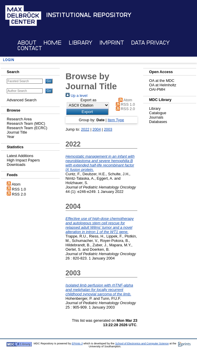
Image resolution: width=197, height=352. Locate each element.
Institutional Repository (88, 15)
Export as (88, 100)
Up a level (76, 95)
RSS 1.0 (19, 189)
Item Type (116, 120)
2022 (85, 129)
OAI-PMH (157, 89)
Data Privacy (150, 43)
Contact (29, 48)
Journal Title (17, 132)
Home (52, 43)
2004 (96, 129)
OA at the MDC (161, 80)
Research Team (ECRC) (27, 128)
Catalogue (157, 113)
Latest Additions (20, 156)
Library (80, 43)
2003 (108, 129)
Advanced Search (21, 100)
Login (8, 60)
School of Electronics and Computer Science (142, 343)
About (26, 43)
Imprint (111, 43)
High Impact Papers (23, 160)
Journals (156, 117)
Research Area (19, 119)
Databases (158, 121)
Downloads (16, 164)
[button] (87, 111)
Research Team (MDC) (26, 123)
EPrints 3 (77, 343)
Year (10, 136)
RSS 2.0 (19, 194)
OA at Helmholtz (162, 85)
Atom (16, 184)
